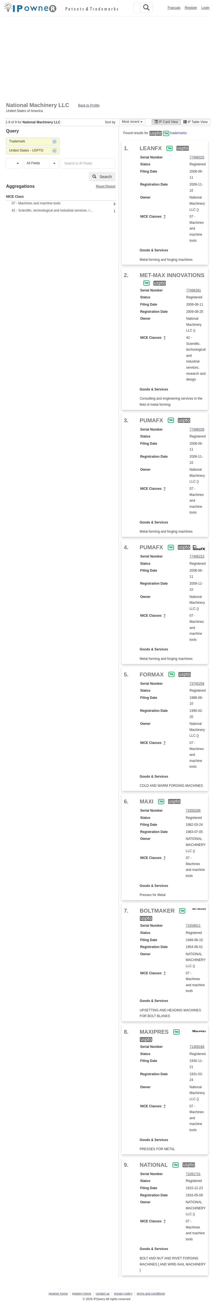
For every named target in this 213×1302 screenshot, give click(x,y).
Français (174, 8)
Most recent (132, 122)
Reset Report (106, 186)
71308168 (196, 1047)
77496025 (196, 157)
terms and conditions (151, 1293)
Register (191, 8)
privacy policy (123, 1293)
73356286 (193, 811)
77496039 (196, 429)
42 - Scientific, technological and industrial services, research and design (53, 210)
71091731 (193, 1174)
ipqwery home (81, 1293)
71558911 (193, 926)
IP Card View (166, 122)
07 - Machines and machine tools (36, 203)
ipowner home (58, 1293)
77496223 (196, 556)
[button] (14, 163)
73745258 (196, 684)
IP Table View (195, 122)
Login (205, 8)
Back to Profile (89, 105)
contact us (103, 1293)
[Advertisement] (106, 58)
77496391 (193, 290)
